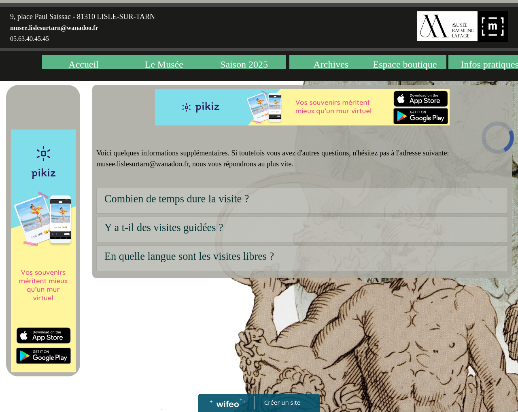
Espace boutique (405, 64)
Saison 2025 (244, 64)
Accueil (83, 64)
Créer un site (282, 402)
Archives (331, 64)
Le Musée (164, 64)
